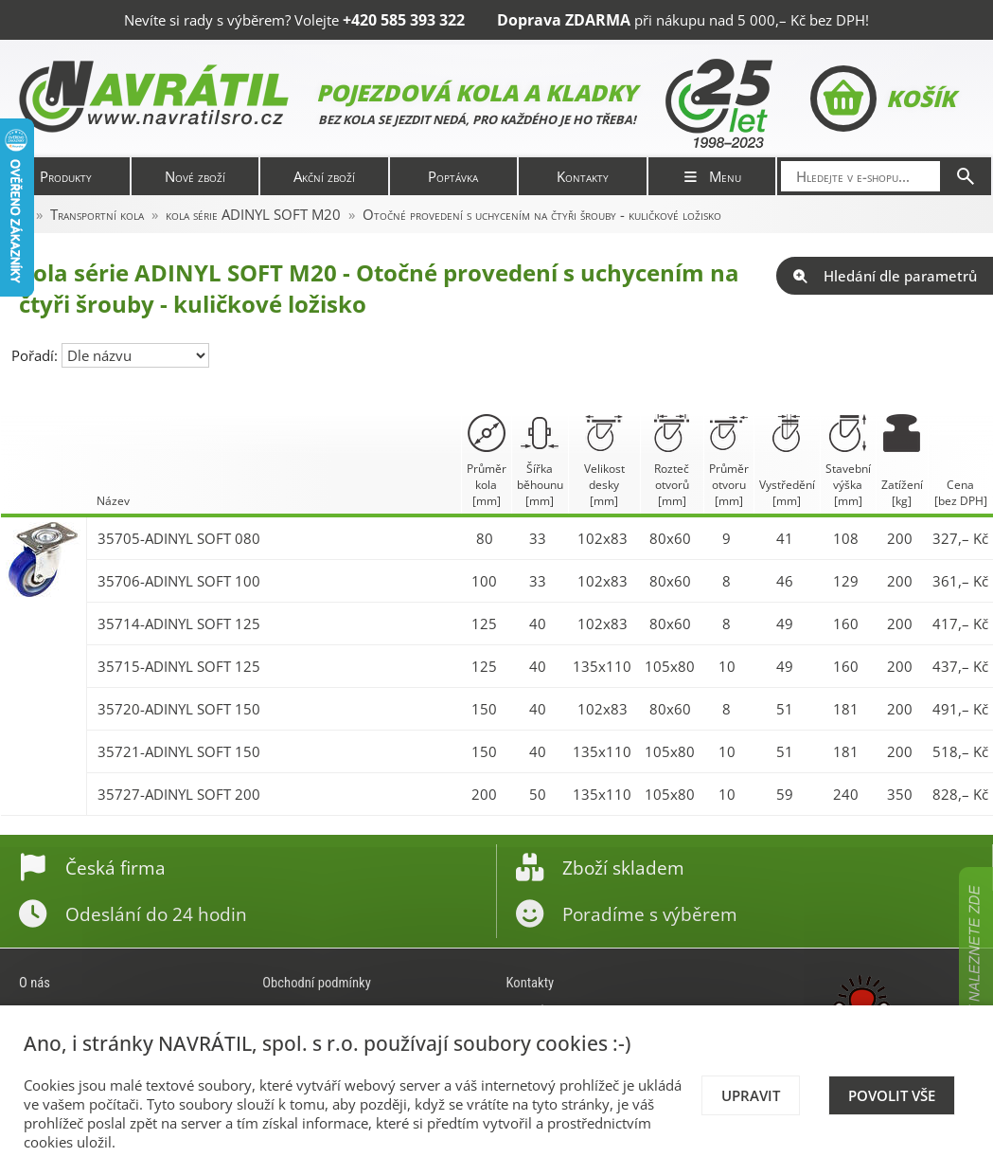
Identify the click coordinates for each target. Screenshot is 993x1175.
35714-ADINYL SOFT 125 (179, 623)
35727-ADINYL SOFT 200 (179, 794)
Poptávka (453, 176)
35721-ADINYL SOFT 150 (179, 751)
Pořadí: (36, 355)
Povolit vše (891, 1095)
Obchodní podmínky (316, 982)
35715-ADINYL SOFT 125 (179, 666)
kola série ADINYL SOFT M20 (253, 214)
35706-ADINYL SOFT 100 (179, 580)
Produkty (66, 176)
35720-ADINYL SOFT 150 (179, 708)
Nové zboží (195, 176)
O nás (34, 982)
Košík (882, 98)
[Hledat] (965, 176)
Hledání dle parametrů (884, 275)
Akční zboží (324, 176)
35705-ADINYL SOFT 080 (179, 538)
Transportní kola (97, 214)
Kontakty (583, 176)
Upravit (750, 1095)
